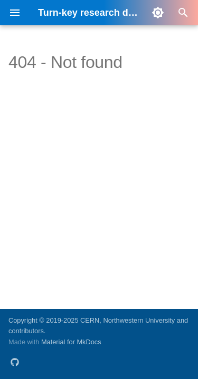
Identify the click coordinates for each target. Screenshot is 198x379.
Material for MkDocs (71, 342)
